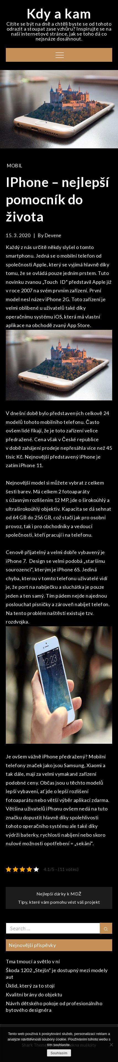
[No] (111, 1044)
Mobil (14, 165)
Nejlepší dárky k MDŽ (59, 893)
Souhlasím (59, 1053)
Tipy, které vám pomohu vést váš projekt (59, 902)
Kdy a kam (59, 13)
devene (53, 235)
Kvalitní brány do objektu (34, 994)
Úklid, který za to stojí (30, 986)
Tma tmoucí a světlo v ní (33, 961)
